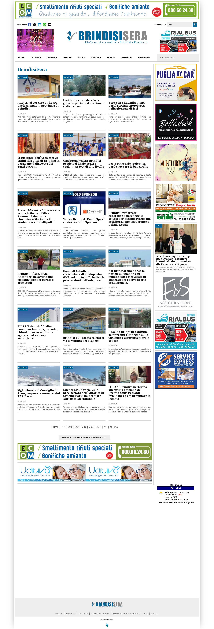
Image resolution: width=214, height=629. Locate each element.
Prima (55, 427)
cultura (96, 57)
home (21, 57)
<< (63, 427)
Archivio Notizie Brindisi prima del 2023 (84, 437)
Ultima (114, 427)
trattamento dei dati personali (125, 614)
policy (145, 614)
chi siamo (59, 614)
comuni (67, 57)
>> (105, 427)
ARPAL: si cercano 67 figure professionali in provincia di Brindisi (38, 105)
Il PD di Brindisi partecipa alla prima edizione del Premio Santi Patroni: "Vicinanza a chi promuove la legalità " (129, 393)
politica (52, 57)
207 (99, 427)
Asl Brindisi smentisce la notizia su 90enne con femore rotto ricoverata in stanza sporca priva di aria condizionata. (127, 277)
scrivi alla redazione (100, 614)
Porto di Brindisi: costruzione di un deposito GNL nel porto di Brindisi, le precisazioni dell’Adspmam (83, 276)
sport (81, 57)
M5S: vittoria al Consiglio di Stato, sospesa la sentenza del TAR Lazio (39, 393)
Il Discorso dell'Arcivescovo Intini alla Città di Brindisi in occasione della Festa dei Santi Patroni (39, 162)
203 (70, 427)
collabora (83, 614)
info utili (126, 57)
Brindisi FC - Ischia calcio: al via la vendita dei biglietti (83, 339)
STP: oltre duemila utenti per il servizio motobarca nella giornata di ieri (126, 105)
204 (77, 427)
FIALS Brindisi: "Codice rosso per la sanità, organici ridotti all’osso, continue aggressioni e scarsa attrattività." (37, 332)
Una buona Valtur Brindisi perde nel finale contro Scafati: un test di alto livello (83, 163)
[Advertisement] (176, 436)
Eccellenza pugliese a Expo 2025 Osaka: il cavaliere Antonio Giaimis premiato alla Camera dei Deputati (173, 260)
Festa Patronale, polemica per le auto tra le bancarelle (128, 165)
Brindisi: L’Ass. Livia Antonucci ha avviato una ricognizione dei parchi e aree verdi (36, 278)
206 (91, 427)
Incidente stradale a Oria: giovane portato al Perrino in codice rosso (84, 103)
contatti (155, 614)
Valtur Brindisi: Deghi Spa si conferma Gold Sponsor (84, 221)
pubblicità (70, 614)
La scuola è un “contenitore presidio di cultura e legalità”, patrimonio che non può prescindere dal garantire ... (129, 351)
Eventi (111, 57)
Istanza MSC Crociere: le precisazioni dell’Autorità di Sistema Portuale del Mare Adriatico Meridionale (83, 394)
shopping (144, 57)
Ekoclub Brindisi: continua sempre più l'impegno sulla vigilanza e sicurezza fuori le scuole (128, 336)
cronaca (35, 57)
